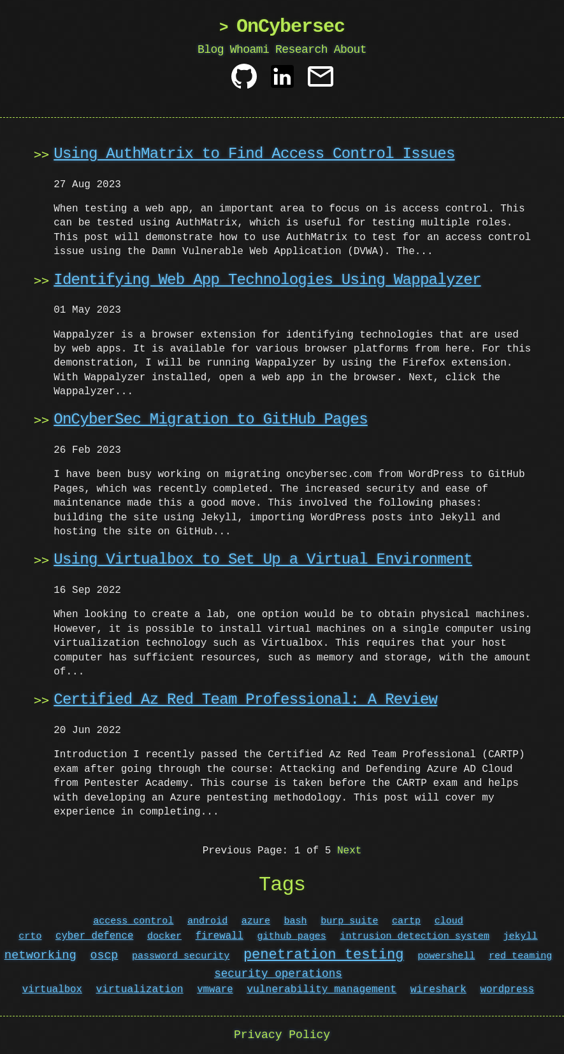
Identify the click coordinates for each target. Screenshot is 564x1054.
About (350, 49)
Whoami (250, 49)
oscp (104, 956)
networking (40, 956)
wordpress (507, 990)
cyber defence (94, 936)
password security (180, 956)
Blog (211, 49)
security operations (278, 973)
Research (301, 49)
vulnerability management (321, 990)
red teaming (520, 956)
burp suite (349, 921)
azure (256, 921)
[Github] (244, 81)
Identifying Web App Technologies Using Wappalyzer (267, 279)
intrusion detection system (414, 936)
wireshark (438, 990)
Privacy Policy (282, 1035)
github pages (291, 936)
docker (164, 936)
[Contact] (320, 81)
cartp (406, 921)
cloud (449, 921)
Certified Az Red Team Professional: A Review (245, 699)
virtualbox (52, 990)
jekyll (520, 936)
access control (133, 921)
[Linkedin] (282, 81)
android (207, 921)
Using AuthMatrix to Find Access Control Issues (254, 153)
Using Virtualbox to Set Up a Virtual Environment (263, 559)
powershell (446, 956)
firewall (219, 936)
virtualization (140, 990)
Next (349, 851)
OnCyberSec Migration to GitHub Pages (210, 419)
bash (295, 921)
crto (29, 936)
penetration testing (323, 954)
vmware (215, 990)
